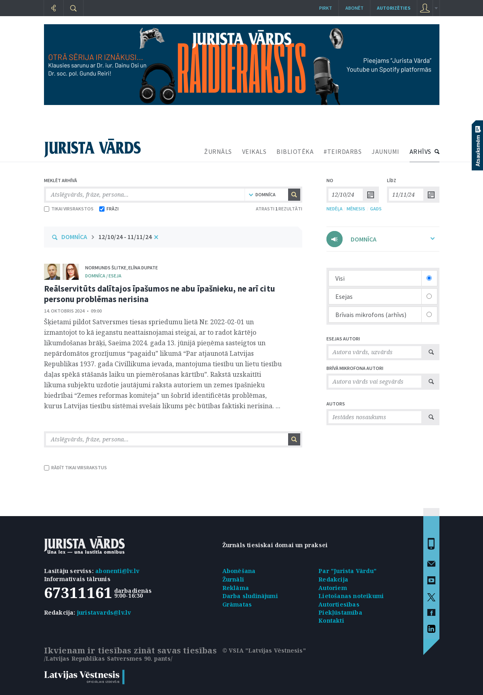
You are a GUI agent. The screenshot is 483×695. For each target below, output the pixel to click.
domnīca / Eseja (103, 276)
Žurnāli (233, 579)
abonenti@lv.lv (117, 571)
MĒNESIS (356, 209)
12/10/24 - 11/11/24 (125, 237)
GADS (376, 209)
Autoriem (332, 588)
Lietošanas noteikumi (351, 596)
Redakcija (333, 579)
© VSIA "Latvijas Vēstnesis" (264, 650)
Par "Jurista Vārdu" (347, 571)
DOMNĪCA (74, 237)
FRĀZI (109, 209)
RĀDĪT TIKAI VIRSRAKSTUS (75, 467)
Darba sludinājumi (250, 596)
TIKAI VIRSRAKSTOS (69, 209)
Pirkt (325, 8)
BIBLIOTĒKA (295, 151)
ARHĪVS (420, 151)
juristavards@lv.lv (104, 612)
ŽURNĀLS (218, 151)
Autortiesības (339, 604)
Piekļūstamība (340, 612)
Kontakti (331, 620)
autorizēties (393, 8)
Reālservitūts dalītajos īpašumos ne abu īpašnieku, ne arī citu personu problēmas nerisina (159, 293)
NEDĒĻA (334, 209)
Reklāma (235, 588)
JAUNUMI (385, 151)
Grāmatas (237, 604)
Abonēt (354, 8)
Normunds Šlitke (105, 268)
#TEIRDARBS (343, 151)
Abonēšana (239, 571)
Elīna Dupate (143, 268)
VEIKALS (254, 151)
